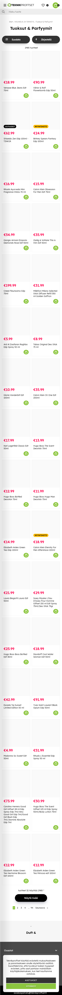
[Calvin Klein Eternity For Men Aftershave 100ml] (46, 524)
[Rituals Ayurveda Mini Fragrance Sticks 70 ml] (16, 166)
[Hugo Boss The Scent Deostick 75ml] (46, 423)
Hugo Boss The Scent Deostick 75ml (43, 447)
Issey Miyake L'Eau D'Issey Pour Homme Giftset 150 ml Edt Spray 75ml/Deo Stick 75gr (45, 602)
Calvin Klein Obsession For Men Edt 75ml (44, 190)
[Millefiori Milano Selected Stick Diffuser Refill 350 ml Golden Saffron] (46, 268)
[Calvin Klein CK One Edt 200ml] (46, 372)
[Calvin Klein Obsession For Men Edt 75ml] (46, 166)
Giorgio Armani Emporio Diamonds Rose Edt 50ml (16, 241)
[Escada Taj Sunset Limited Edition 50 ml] (16, 682)
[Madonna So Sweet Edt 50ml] (16, 733)
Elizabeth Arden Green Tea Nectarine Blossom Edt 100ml (15, 873)
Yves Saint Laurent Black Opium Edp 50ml (45, 706)
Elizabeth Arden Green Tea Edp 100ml (14, 548)
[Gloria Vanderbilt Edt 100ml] (16, 372)
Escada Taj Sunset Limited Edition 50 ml (14, 706)
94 (32, 907)
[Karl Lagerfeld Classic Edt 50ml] (16, 423)
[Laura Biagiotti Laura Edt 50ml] (16, 575)
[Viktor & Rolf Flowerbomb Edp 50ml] (46, 65)
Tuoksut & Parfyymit (44, 22)
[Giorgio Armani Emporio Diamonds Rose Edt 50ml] (16, 217)
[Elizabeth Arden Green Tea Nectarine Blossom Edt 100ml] (16, 847)
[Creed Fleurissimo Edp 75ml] (16, 268)
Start (11, 22)
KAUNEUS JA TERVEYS (24, 22)
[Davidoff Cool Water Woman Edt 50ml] (46, 631)
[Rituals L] (46, 733)
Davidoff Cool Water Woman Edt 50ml (43, 655)
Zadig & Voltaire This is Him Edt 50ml (44, 241)
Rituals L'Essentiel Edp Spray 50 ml (44, 757)
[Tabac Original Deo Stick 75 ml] (46, 321)
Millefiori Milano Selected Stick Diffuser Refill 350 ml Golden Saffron (45, 294)
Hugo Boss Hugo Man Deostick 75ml (44, 498)
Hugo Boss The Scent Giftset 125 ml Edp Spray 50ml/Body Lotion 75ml (45, 809)
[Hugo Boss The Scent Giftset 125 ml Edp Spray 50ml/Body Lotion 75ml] (46, 783)
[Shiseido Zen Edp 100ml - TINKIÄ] (16, 115)
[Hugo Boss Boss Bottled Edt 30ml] (16, 631)
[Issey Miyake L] (46, 575)
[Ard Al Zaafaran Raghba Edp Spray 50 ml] (16, 321)
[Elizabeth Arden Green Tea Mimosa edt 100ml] (46, 847)
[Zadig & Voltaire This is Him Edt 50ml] (46, 217)
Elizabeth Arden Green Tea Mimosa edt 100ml (44, 872)
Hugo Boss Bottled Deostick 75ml (13, 498)
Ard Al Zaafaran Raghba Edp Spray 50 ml (15, 345)
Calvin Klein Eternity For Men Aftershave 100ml (44, 548)
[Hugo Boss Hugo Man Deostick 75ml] (46, 473)
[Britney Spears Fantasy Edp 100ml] (46, 115)
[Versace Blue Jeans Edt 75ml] (16, 65)
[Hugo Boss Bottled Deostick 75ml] (16, 473)
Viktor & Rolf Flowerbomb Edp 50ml (44, 89)
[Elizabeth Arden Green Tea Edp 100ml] (16, 524)
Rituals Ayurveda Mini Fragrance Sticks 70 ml (15, 190)
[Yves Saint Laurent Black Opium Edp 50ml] (46, 682)
